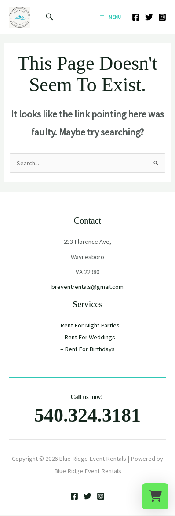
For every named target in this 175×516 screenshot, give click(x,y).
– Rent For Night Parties (88, 325)
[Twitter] (149, 17)
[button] (50, 17)
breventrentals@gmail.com (87, 287)
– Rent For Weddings (87, 337)
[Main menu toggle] (110, 17)
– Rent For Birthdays (87, 349)
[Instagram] (162, 17)
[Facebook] (136, 17)
